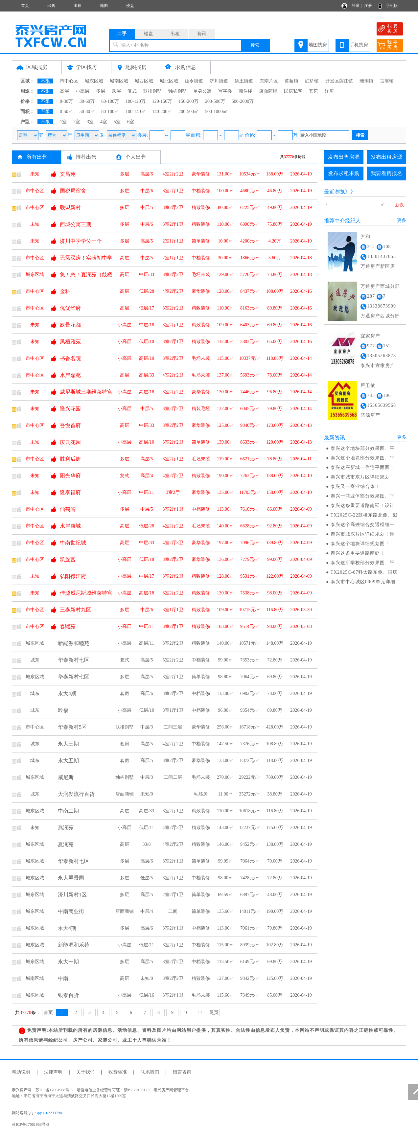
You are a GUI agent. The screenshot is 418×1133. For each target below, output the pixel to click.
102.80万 (275, 944)
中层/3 (146, 727)
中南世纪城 (73, 542)
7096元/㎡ (250, 542)
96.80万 (274, 391)
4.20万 (274, 241)
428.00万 (275, 727)
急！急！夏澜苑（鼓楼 (86, 274)
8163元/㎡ (250, 308)
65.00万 (274, 341)
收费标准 (117, 1072)
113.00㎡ (225, 509)
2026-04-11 (301, 458)
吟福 (63, 710)
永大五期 (68, 760)
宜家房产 (370, 336)
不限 (45, 81)
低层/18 (146, 559)
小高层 (82, 91)
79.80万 (274, 408)
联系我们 (150, 1072)
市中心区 (69, 81)
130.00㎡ (225, 391)
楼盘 (130, 5)
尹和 (365, 236)
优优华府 (70, 308)
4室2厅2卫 (173, 174)
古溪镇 (387, 81)
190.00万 (275, 911)
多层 (100, 91)
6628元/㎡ (250, 525)
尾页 (214, 1012)
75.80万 (274, 224)
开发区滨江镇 (339, 81)
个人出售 (135, 157)
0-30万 (66, 101)
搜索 (255, 45)
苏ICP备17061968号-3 (30, 1124)
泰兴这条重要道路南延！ (358, 553)
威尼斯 (66, 777)
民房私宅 (293, 91)
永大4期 (67, 693)
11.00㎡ (225, 794)
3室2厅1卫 (173, 190)
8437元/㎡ (250, 291)
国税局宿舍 (73, 191)
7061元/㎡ (250, 928)
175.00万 (275, 827)
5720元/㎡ (250, 274)
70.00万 (274, 861)
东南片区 (269, 81)
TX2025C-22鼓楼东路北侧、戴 (364, 515)
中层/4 (146, 911)
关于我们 (85, 1072)
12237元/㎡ (250, 827)
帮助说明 (21, 1072)
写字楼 (225, 91)
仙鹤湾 (68, 509)
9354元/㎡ (250, 710)
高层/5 (146, 241)
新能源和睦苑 (73, 643)
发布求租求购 (344, 173)
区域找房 (36, 67)
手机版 (392, 5)
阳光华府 (70, 475)
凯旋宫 (68, 559)
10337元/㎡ (250, 358)
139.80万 (275, 542)
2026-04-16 (301, 291)
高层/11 (146, 643)
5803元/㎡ (250, 341)
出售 (51, 5)
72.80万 (274, 660)
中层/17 (146, 576)
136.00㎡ (225, 559)
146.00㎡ (225, 844)
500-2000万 (243, 101)
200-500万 (215, 101)
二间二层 (173, 777)
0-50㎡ (66, 111)
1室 (63, 121)
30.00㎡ (225, 257)
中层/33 (146, 274)
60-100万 (110, 101)
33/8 (147, 844)
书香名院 (70, 358)
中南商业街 (71, 911)
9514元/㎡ (250, 626)
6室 (130, 121)
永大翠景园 (71, 878)
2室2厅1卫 (173, 894)
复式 (132, 91)
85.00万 (274, 995)
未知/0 (146, 794)
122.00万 (275, 576)
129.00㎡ (225, 274)
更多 (401, 220)
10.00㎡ (225, 241)
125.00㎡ (225, 425)
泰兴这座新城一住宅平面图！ (363, 467)
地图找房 (318, 44)
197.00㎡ (225, 542)
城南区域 (119, 81)
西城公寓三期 (75, 224)
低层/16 (146, 995)
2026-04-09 (301, 509)
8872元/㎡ (250, 760)
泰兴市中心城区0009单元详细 (363, 581)
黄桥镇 (291, 81)
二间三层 (173, 727)
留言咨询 (182, 1072)
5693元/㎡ (250, 375)
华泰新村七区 (73, 660)
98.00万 (274, 592)
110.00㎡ (225, 224)
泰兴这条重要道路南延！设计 (363, 505)
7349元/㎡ (250, 995)
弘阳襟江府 (73, 576)
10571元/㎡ (250, 643)
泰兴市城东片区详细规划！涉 (363, 534)
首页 (25, 5)
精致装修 (201, 207)
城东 (34, 660)
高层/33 (146, 375)
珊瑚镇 (366, 81)
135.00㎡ (225, 492)
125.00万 (275, 978)
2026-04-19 (301, 174)
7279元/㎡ (250, 559)
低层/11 (146, 827)
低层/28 (146, 291)
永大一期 (68, 961)
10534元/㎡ (250, 174)
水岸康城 (70, 526)
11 (200, 1012)
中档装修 (201, 190)
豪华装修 (201, 174)
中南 (63, 978)
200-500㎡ (188, 111)
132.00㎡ (225, 408)
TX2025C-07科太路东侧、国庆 (364, 572)
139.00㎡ (225, 442)
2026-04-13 (301, 425)
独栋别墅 (177, 91)
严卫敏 (367, 385)
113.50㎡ (225, 961)
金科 (65, 291)
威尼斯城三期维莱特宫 (86, 392)
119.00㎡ (225, 458)
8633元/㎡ (250, 442)
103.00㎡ (225, 626)
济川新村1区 (72, 894)
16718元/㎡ (250, 727)
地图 (104, 5)
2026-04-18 (301, 257)
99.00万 (274, 559)
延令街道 (194, 81)
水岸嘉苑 (70, 375)
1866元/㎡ (250, 257)
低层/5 (146, 877)
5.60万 (274, 257)
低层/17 (146, 308)
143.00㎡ (225, 827)
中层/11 (146, 492)
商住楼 (245, 91)
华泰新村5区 (72, 727)
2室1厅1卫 (173, 241)
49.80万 (274, 207)
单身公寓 (202, 91)
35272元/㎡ (250, 794)
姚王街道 (244, 81)
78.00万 (274, 375)
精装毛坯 (201, 408)
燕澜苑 (66, 827)
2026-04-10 (301, 475)
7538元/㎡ (250, 592)
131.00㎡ (225, 174)
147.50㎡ (225, 743)
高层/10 (146, 358)
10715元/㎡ (250, 609)
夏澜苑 (66, 844)
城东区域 (94, 81)
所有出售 (36, 157)
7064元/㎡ (250, 676)
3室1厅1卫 (173, 609)
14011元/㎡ (250, 911)
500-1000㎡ (216, 111)
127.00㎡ (225, 978)
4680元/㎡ (250, 190)
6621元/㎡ (250, 458)
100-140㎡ (136, 111)
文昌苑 (68, 174)
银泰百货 (68, 995)
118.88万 (274, 358)
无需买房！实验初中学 (86, 258)
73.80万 (274, 274)
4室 (103, 121)
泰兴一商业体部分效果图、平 (363, 496)
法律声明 (53, 1072)
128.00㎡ (225, 291)
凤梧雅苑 (70, 341)
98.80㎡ (225, 676)
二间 (172, 911)
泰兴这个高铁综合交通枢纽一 (363, 524)
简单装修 (201, 241)
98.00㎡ (225, 877)
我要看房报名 (386, 173)
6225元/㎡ (250, 207)
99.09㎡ (225, 861)
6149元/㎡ (250, 961)
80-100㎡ (110, 111)
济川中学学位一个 (81, 241)
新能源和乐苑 (73, 945)
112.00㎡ (225, 341)
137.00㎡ (225, 375)
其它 (313, 91)
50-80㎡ (87, 111)
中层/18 (146, 324)
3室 (90, 121)
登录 (356, 5)
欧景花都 (70, 325)
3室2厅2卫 (173, 207)
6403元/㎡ (250, 324)
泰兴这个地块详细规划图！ (360, 543)
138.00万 (275, 174)
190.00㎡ (225, 475)
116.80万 (274, 609)
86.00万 (274, 509)
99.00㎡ (225, 660)
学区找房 (86, 67)
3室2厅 (173, 492)
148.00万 (275, 643)
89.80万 (274, 308)
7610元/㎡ (250, 509)
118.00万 (274, 760)
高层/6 (146, 174)
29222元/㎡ (250, 777)
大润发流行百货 (76, 794)
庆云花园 (70, 442)
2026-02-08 (301, 626)
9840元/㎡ (250, 425)
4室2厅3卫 (173, 542)
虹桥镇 (312, 81)
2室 (76, 121)
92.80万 (274, 525)
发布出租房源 (386, 157)
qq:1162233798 (49, 1113)
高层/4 (146, 475)
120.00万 (275, 442)
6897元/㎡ (250, 894)
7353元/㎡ (250, 660)
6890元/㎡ (250, 224)
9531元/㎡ (250, 576)
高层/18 (146, 391)
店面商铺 (268, 91)
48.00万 (274, 894)
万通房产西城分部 (380, 286)
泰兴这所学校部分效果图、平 (363, 562)
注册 (368, 5)
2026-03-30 (301, 609)
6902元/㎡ (250, 693)
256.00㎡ (225, 727)
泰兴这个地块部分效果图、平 (363, 448)
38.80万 (274, 794)
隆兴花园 (70, 408)
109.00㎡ (225, 324)
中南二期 (68, 811)
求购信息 (185, 67)
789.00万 (275, 777)
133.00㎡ (225, 760)
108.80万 (275, 743)
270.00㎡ (225, 777)
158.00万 (275, 492)
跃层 (116, 91)
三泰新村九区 (75, 610)
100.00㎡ (225, 190)
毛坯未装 (201, 274)
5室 (117, 121)
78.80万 (274, 458)
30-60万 (87, 101)
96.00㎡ (225, 710)
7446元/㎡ (250, 391)
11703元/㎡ (250, 492)
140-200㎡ (162, 111)
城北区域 (169, 81)
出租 (77, 5)
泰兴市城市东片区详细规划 (360, 476)
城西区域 (144, 81)
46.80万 (274, 190)
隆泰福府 (70, 492)
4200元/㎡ (250, 241)
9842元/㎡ (250, 978)
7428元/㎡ (250, 877)
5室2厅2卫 (173, 660)
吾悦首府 (70, 425)
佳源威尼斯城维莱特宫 (86, 593)
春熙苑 (68, 626)
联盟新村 (70, 207)
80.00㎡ (225, 207)
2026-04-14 (301, 358)
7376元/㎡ (250, 743)
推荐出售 (86, 157)
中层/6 (146, 190)
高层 (64, 91)
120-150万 (162, 101)
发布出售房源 (344, 157)
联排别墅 (152, 91)
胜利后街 (70, 459)
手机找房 (359, 44)
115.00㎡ (225, 358)
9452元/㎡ (250, 844)
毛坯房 (201, 794)
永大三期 (68, 744)
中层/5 (146, 207)
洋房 (329, 91)
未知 (34, 174)
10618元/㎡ (250, 810)
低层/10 (146, 341)
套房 (124, 693)
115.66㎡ (225, 995)
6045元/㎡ (250, 408)
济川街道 (219, 81)
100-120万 (136, 101)
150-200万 (188, 101)
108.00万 (275, 291)
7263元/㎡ (250, 475)
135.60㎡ (225, 911)
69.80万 (274, 324)
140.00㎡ (225, 525)
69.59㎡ (225, 894)
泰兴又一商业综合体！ (355, 486)
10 (186, 1012)
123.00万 (275, 425)
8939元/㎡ (250, 944)
